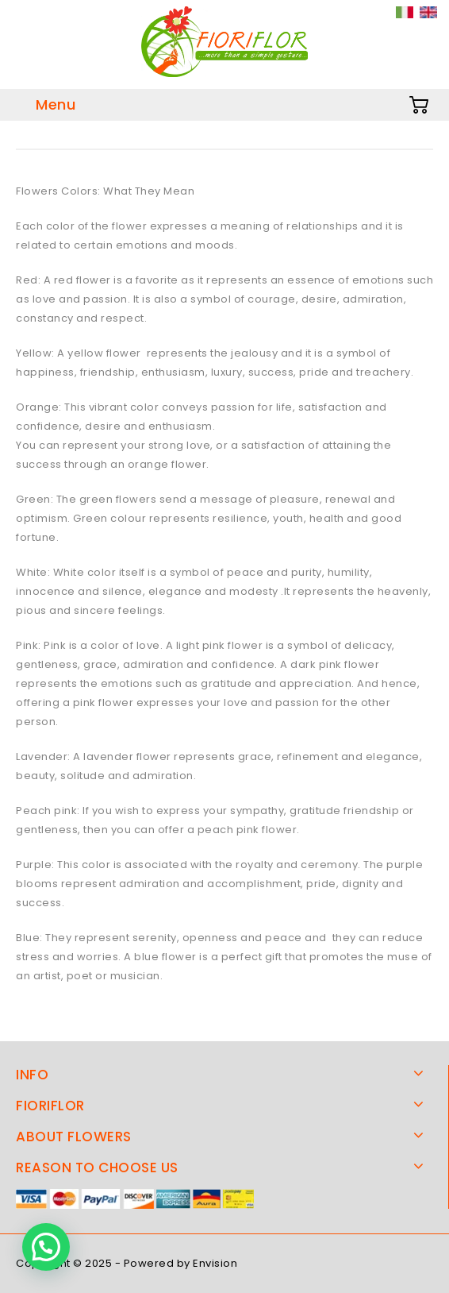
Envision (215, 1263)
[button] (46, 1247)
